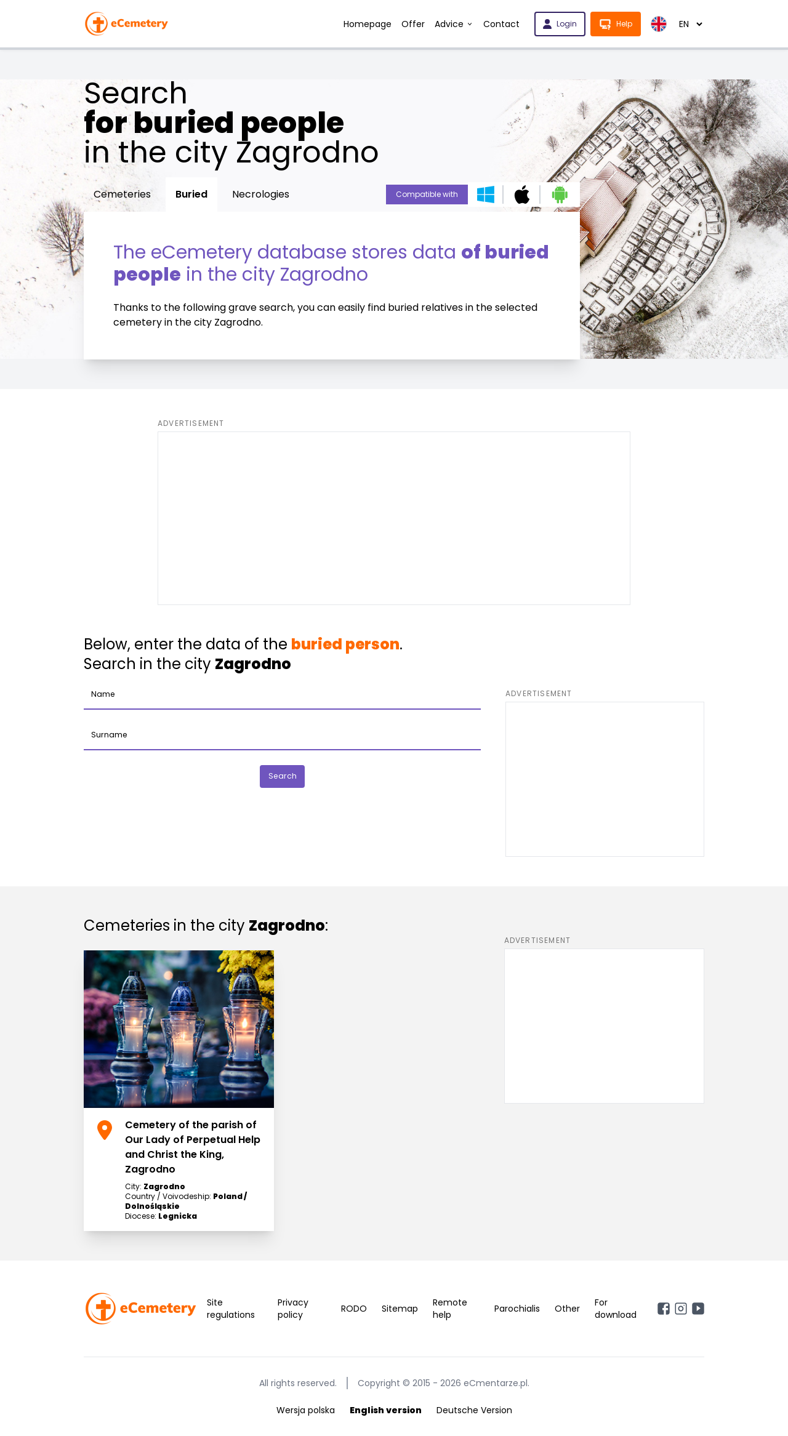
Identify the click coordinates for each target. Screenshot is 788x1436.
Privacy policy (293, 1308)
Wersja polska (305, 1410)
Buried (191, 194)
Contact (501, 24)
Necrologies (260, 194)
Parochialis (517, 1308)
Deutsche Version (474, 1410)
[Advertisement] (394, 518)
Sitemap (400, 1308)
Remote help (450, 1308)
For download (616, 1308)
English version (386, 1410)
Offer (413, 24)
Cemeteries (122, 194)
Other (567, 1308)
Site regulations (231, 1308)
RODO (354, 1308)
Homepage (368, 24)
